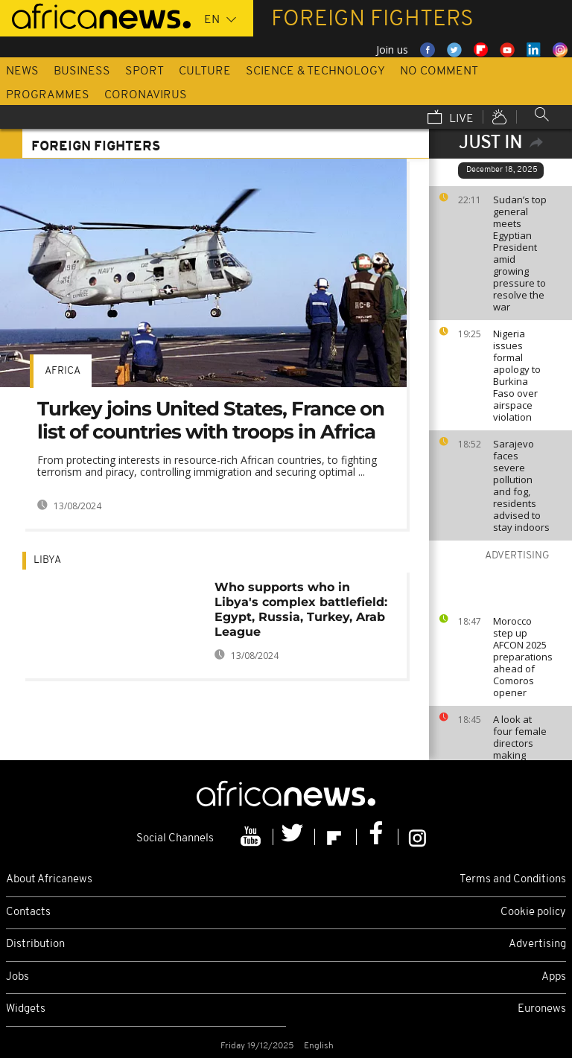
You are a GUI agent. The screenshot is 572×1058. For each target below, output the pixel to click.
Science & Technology (315, 71)
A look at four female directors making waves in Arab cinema (521, 749)
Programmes (47, 95)
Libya (47, 560)
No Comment (439, 71)
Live (451, 118)
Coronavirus (145, 95)
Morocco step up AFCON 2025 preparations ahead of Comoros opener (523, 656)
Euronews (542, 1009)
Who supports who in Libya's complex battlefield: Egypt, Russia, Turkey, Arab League (300, 609)
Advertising (537, 944)
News (22, 71)
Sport (144, 71)
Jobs (17, 977)
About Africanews (49, 879)
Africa (62, 371)
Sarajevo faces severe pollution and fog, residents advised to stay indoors (521, 485)
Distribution (35, 944)
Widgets (25, 1009)
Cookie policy (533, 912)
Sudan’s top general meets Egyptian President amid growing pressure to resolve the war (520, 253)
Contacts (28, 912)
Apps (553, 977)
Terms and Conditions (513, 879)
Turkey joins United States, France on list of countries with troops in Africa (210, 420)
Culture (205, 71)
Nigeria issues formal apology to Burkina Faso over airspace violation (517, 375)
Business (82, 71)
